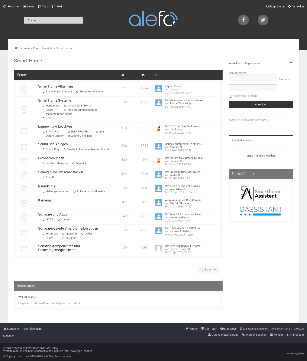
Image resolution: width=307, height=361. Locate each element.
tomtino (174, 147)
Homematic (51, 105)
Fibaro (47, 109)
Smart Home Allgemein (55, 86)
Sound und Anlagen (53, 144)
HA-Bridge (50, 233)
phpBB (300, 353)
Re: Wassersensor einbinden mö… (185, 100)
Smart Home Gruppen (57, 91)
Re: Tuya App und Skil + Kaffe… (183, 245)
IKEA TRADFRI (78, 131)
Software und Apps (52, 214)
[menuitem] (28, 7)
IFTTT (47, 219)
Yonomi (64, 219)
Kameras (45, 200)
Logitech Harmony (55, 163)
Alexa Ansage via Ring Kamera (183, 200)
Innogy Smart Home (77, 105)
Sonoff (48, 177)
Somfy (48, 118)
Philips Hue (50, 131)
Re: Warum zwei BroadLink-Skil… (184, 158)
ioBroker (69, 237)
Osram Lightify (53, 135)
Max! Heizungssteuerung (80, 109)
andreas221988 (179, 231)
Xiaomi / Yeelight (80, 135)
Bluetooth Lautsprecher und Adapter (87, 149)
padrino (174, 129)
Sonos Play (50, 149)
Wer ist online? (27, 297)
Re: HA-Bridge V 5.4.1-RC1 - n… (183, 228)
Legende (8, 335)
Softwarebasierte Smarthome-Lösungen (68, 228)
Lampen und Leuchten (55, 126)
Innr (100, 131)
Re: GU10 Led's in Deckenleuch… (184, 126)
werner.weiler (178, 217)
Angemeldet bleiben (245, 95)
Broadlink (79, 163)
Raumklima (46, 186)
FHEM (47, 237)
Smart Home (28, 61)
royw (173, 89)
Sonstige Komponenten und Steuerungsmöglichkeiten (59, 248)
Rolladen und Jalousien (89, 191)
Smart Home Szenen (90, 91)
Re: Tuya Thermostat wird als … (184, 186)
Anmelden (235, 63)
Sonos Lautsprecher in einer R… (184, 143)
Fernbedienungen (51, 158)
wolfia (173, 175)
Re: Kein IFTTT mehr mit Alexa (183, 214)
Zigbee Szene (173, 86)
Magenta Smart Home (57, 113)
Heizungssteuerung (55, 191)
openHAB (69, 233)
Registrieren (252, 63)
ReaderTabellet (179, 103)
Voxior (86, 233)
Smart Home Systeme (54, 100)
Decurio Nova (178, 203)
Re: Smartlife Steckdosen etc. (183, 172)
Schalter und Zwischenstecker (60, 172)
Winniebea (176, 189)
